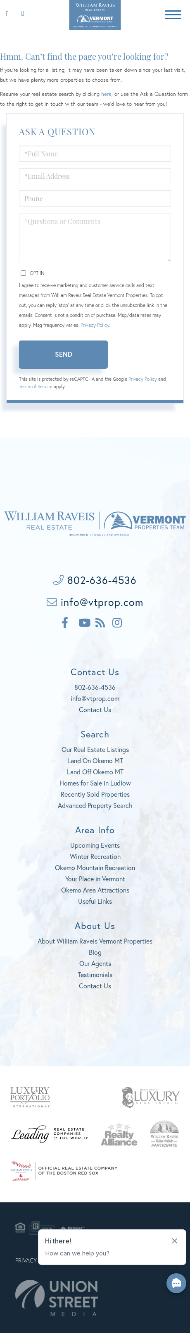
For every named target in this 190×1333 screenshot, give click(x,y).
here (106, 93)
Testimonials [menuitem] (95, 974)
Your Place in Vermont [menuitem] (95, 878)
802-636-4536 (21, 12)
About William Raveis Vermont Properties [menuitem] (95, 941)
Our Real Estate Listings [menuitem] (95, 749)
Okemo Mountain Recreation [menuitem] (95, 867)
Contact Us (95, 709)
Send (63, 354)
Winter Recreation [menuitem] (95, 856)
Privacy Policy (95, 325)
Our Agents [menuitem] (95, 963)
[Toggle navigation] (173, 13)
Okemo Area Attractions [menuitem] (95, 889)
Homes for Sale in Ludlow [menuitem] (95, 782)
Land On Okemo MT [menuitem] (95, 760)
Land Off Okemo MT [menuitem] (95, 771)
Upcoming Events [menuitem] (95, 845)
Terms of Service (35, 386)
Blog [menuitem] (95, 952)
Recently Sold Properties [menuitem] (95, 794)
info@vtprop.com (95, 602)
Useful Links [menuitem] (95, 901)
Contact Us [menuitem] (95, 985)
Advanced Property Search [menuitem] (95, 805)
